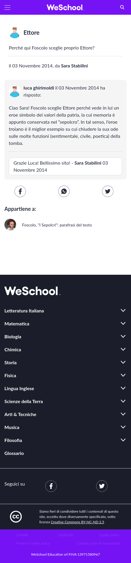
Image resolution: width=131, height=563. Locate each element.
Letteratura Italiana (24, 310)
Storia (10, 362)
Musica (11, 427)
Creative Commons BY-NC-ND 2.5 (77, 522)
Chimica (12, 349)
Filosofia (13, 440)
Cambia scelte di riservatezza (98, 543)
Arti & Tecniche (20, 414)
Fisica (10, 375)
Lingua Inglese (19, 388)
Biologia (12, 336)
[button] (7, 7)
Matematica (16, 323)
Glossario (14, 453)
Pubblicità (65, 535)
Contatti (22, 535)
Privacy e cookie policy (33, 543)
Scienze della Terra (23, 401)
